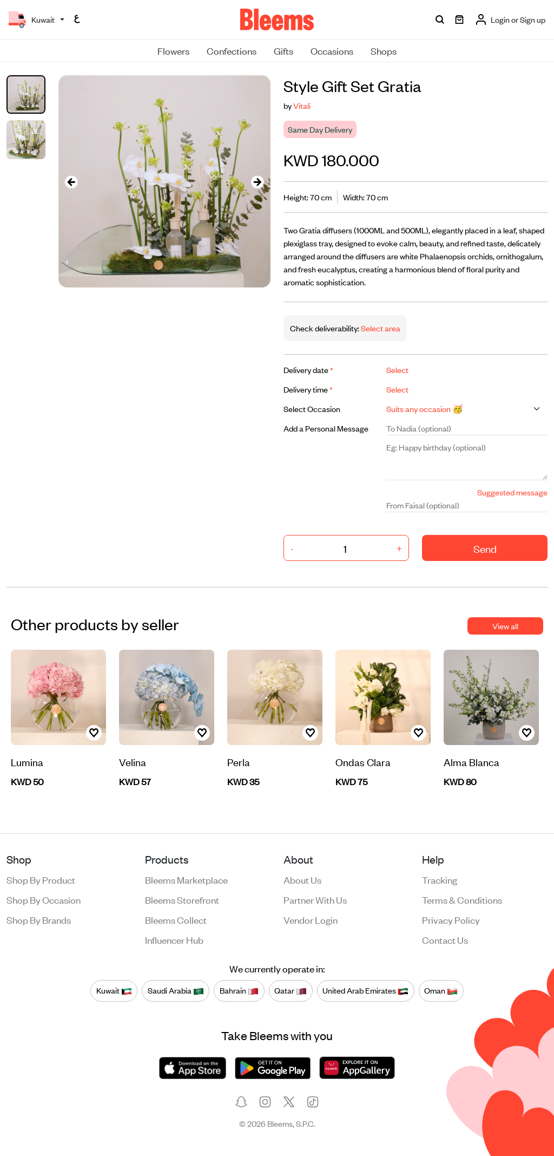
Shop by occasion (43, 899)
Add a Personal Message (325, 428)
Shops (384, 50)
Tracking (439, 879)
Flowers (173, 50)
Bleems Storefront (182, 899)
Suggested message (512, 492)
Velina (132, 761)
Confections (231, 50)
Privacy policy (451, 919)
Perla (238, 761)
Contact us (445, 939)
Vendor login (310, 919)
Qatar (290, 990)
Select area (379, 328)
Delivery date (308, 369)
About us (302, 879)
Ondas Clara (363, 761)
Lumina (27, 761)
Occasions (332, 50)
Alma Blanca (471, 761)
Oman (441, 990)
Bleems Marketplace (186, 879)
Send (485, 548)
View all (505, 625)
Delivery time (308, 389)
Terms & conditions (462, 899)
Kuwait (114, 990)
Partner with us (315, 899)
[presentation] (71, 181)
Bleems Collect (176, 919)
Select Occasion (311, 408)
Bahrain (239, 990)
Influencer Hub (174, 939)
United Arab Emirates (365, 990)
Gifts (283, 50)
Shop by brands (38, 919)
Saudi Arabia (176, 990)
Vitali (302, 105)
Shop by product (40, 879)
